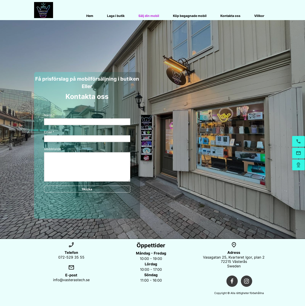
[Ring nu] (298, 141)
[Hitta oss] (298, 164)
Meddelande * (53, 149)
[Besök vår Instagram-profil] (246, 281)
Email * (49, 132)
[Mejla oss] (298, 153)
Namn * (49, 115)
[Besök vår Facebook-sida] (232, 281)
